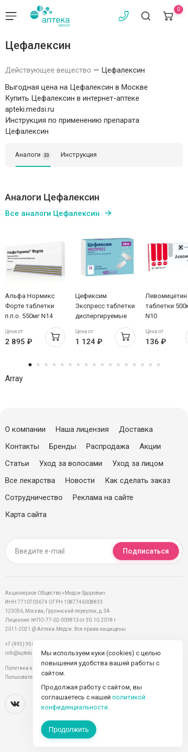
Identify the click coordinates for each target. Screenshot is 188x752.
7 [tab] (78, 364)
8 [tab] (86, 364)
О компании (25, 429)
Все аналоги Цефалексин (52, 213)
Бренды (62, 446)
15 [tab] (142, 364)
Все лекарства (30, 480)
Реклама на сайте (103, 497)
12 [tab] (118, 364)
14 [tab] (134, 364)
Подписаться (146, 551)
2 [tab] (38, 364)
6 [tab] (70, 364)
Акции (150, 446)
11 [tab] (110, 364)
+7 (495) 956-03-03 (27, 644)
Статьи (17, 463)
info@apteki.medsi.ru (30, 653)
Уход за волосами (70, 463)
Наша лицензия (82, 429)
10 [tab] (102, 364)
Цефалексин (123, 70)
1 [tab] (30, 364)
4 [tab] (54, 364)
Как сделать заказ (137, 480)
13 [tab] (126, 364)
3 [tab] (46, 364)
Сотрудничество (34, 497)
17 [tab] (158, 364)
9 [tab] (94, 364)
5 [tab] (62, 364)
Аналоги (33, 155)
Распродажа (107, 446)
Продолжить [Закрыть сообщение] (69, 729)
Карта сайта (26, 514)
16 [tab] (150, 364)
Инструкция (79, 154)
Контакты (22, 446)
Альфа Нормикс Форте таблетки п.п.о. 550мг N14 (30, 306)
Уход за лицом (137, 463)
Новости (80, 480)
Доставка (136, 429)
